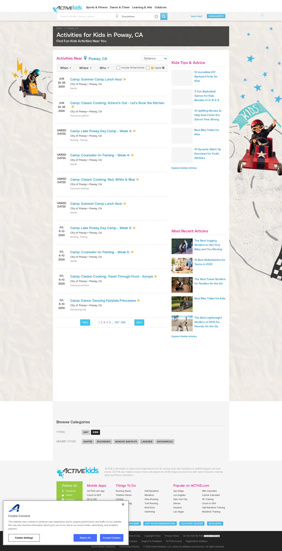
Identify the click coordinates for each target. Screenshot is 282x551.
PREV (85, 322)
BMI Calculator (209, 491)
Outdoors (161, 7)
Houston (177, 507)
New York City (180, 499)
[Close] (123, 504)
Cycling (119, 499)
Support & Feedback (151, 541)
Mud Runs (150, 507)
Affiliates (215, 523)
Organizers (216, 16)
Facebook (71, 491)
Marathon (149, 495)
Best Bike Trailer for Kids (209, 298)
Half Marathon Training (213, 507)
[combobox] (154, 58)
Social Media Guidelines (103, 546)
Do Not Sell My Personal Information (201, 536)
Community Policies (129, 546)
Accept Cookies (111, 537)
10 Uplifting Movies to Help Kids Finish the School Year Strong (208, 115)
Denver (177, 503)
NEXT (139, 322)
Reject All (85, 537)
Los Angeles (179, 495)
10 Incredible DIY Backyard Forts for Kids (205, 76)
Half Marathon (152, 491)
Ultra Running (151, 499)
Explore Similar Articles (184, 168)
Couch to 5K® (94, 495)
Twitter (69, 495)
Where (85, 68)
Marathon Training (211, 511)
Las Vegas (178, 511)
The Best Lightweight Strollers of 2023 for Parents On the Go (208, 322)
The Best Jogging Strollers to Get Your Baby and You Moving (208, 245)
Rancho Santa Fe (126, 441)
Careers (133, 541)
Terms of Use (133, 536)
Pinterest (70, 499)
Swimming (150, 511)
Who (105, 68)
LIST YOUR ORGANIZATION (160, 523)
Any (85, 432)
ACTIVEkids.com (66, 7)
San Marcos (165, 441)
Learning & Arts (142, 7)
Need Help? (197, 16)
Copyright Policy (152, 536)
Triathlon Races (123, 495)
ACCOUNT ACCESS (192, 523)
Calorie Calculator (211, 495)
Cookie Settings (212, 536)
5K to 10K (92, 499)
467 (117, 322)
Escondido (104, 441)
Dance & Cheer (120, 7)
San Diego (178, 491)
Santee (87, 441)
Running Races (123, 491)
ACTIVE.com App (95, 491)
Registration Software (197, 541)
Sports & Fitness (97, 7)
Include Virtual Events (130, 68)
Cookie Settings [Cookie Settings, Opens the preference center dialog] (24, 537)
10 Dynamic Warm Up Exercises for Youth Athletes (207, 153)
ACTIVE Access (174, 541)
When (66, 68)
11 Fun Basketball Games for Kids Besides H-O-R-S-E (206, 96)
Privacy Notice (172, 536)
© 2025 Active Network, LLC (157, 546)
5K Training (207, 499)
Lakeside (147, 441)
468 (123, 322)
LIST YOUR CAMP (129, 523)
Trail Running (151, 503)
